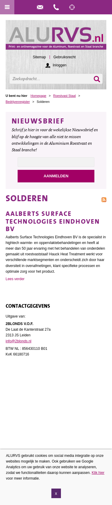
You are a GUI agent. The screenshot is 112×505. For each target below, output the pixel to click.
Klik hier (98, 473)
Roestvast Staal (64, 95)
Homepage (38, 95)
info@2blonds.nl (18, 341)
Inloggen (59, 65)
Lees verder (15, 279)
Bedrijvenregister (18, 101)
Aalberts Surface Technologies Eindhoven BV (53, 221)
